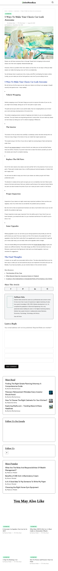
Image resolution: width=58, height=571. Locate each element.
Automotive (16, 11)
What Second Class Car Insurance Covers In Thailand (22, 276)
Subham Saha (19, 297)
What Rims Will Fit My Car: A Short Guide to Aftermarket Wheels (41, 530)
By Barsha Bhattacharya (12, 389)
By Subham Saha (10, 23)
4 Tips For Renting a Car (10, 560)
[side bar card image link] (51, 384)
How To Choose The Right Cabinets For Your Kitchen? (26, 400)
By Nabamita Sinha (11, 403)
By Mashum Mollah (11, 472)
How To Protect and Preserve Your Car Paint (41, 561)
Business (11, 11)
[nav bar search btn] (53, 2)
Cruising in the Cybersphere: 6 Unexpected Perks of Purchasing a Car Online (29, 279)
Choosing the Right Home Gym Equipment (22, 487)
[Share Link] (11, 289)
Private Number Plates (40, 244)
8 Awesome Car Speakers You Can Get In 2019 (15, 530)
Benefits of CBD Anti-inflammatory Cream (21, 476)
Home (6, 11)
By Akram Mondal (10, 478)
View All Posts (18, 316)
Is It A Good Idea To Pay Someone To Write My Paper (25, 481)
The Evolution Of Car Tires (14, 273)
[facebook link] (6, 452)
